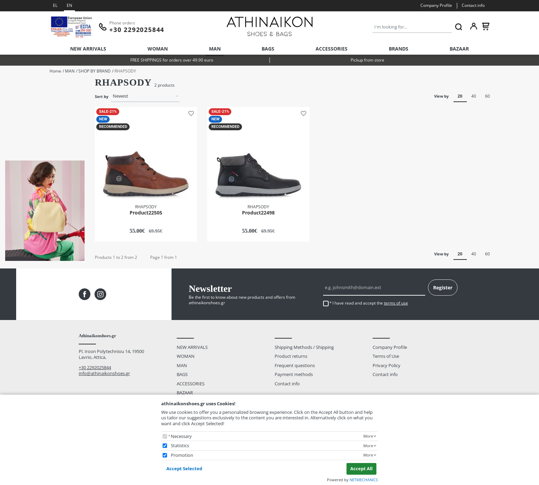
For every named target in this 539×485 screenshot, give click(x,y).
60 (487, 96)
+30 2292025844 (95, 367)
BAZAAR (459, 48)
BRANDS (398, 48)
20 (460, 96)
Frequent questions (295, 365)
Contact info (473, 5)
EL (55, 5)
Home (55, 71)
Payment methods (294, 375)
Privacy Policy (386, 365)
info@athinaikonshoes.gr (104, 373)
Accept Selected (184, 468)
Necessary (181, 436)
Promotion (182, 455)
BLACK (21, 132)
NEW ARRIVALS (88, 48)
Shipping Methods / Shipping (304, 347)
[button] (190, 113)
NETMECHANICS (364, 479)
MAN (215, 48)
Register (442, 287)
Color (10, 121)
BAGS (268, 48)
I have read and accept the (370, 303)
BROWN (22, 141)
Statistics (180, 446)
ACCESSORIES (332, 48)
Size (9, 85)
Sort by (101, 96)
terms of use (396, 303)
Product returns (291, 356)
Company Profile (436, 5)
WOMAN (157, 48)
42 (16, 96)
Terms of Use (386, 356)
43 (16, 105)
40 (473, 96)
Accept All (361, 468)
